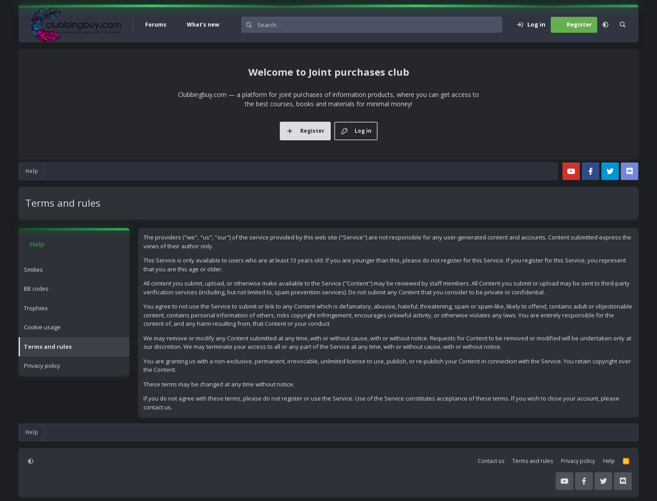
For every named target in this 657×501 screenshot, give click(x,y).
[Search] (379, 25)
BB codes (36, 289)
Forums (155, 24)
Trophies (36, 308)
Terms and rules (48, 347)
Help (609, 461)
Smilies (33, 270)
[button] (177, 25)
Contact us (491, 461)
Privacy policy (42, 366)
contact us (157, 407)
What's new (203, 24)
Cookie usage (42, 327)
